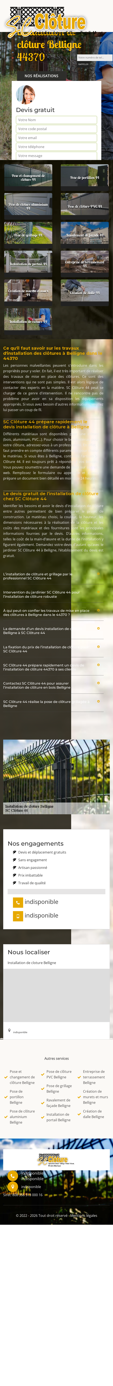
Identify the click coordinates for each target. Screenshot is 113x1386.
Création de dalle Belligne (91, 1114)
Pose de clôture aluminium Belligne (19, 1117)
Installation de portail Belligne (56, 1117)
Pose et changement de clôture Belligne (19, 1077)
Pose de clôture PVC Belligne (56, 1074)
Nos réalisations (41, 76)
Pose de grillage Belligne (56, 1088)
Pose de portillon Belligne (14, 1097)
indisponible (48, 51)
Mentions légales (83, 1215)
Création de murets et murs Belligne (93, 1097)
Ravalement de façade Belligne (56, 1103)
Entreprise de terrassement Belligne (91, 1077)
